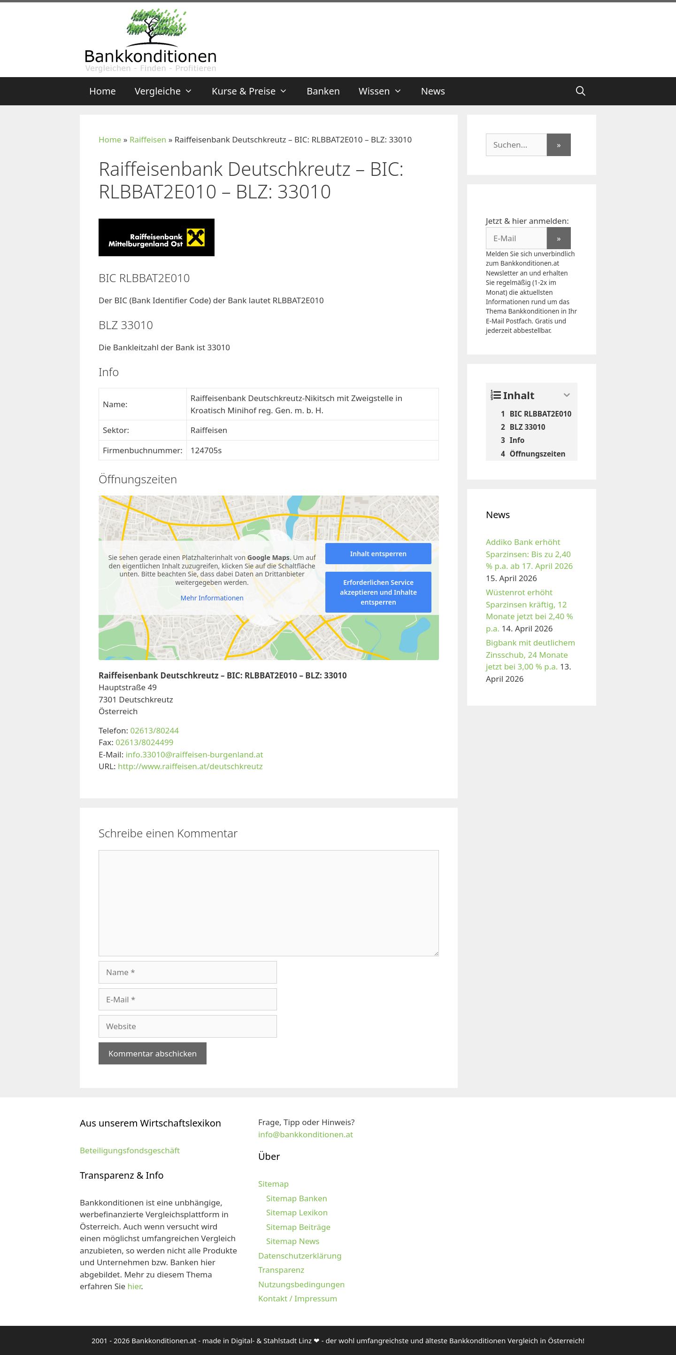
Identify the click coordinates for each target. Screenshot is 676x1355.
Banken (323, 91)
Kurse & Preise (254, 91)
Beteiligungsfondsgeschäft (130, 1150)
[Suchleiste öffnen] (580, 91)
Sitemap (273, 1183)
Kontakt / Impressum (297, 1298)
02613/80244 (154, 730)
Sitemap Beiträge (298, 1226)
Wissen (385, 91)
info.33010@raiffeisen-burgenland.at (194, 754)
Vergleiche (168, 91)
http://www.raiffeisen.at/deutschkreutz (190, 766)
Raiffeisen (148, 139)
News (433, 91)
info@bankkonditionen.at (305, 1134)
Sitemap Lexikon (297, 1212)
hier (134, 1286)
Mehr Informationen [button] (211, 598)
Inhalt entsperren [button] (378, 553)
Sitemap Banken (296, 1198)
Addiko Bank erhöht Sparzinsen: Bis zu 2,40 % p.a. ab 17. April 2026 (529, 553)
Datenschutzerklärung (300, 1255)
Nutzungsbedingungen (301, 1284)
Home (102, 91)
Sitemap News (292, 1241)
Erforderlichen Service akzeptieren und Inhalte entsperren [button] (378, 592)
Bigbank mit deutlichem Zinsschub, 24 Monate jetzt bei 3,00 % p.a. (530, 654)
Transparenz (281, 1269)
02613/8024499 (144, 742)
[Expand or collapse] (567, 395)
